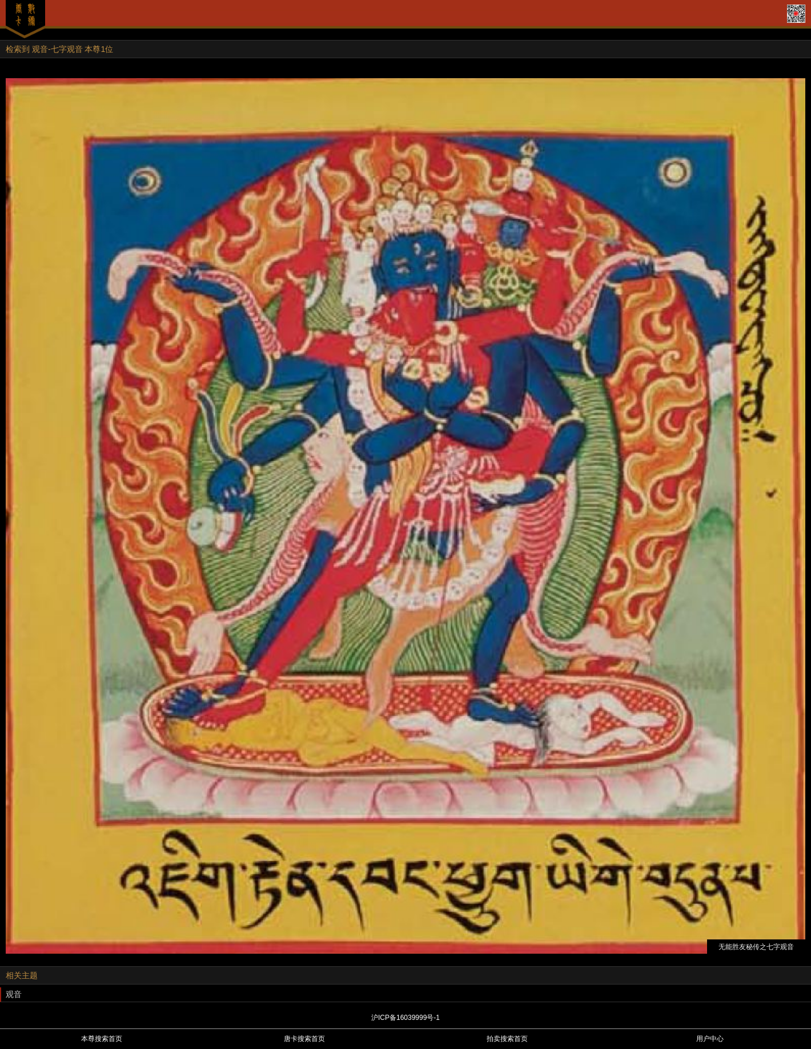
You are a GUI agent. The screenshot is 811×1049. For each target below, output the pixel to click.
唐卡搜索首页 (304, 1039)
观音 (14, 994)
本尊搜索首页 (101, 1039)
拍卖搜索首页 (507, 1039)
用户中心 (710, 1039)
